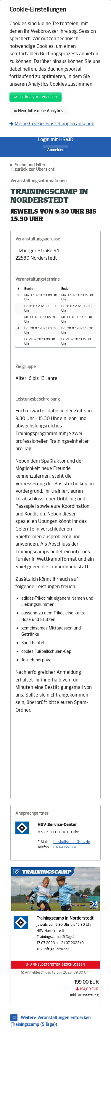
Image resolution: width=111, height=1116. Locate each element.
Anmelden (55, 150)
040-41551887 (64, 847)
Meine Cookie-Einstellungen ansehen (51, 123)
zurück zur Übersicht (34, 169)
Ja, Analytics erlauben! (35, 97)
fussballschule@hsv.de (71, 842)
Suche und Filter (30, 165)
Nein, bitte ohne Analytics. (39, 111)
